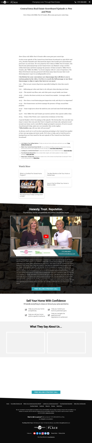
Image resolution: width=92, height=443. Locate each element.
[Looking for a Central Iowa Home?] (50, 404)
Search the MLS (68, 150)
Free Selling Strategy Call (46, 289)
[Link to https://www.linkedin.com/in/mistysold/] (40, 433)
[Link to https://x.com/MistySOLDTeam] (45, 433)
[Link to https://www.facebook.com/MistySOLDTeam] (37, 433)
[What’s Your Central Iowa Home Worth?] (32, 404)
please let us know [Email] (50, 413)
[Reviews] (53, 406)
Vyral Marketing (51, 437)
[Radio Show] (59, 406)
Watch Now (36, 158)
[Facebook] (42, 406)
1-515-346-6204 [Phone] (80, 2)
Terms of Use (62, 433)
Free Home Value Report (56, 148)
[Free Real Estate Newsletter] (66, 404)
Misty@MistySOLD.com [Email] (65, 423)
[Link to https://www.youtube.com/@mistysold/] (34, 433)
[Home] (9, 2)
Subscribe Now (30, 154)
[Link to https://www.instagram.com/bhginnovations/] (42, 433)
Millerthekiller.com (25, 128)
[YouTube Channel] (34, 406)
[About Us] (48, 406)
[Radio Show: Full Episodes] (80, 404)
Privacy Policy (54, 433)
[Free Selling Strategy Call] (16, 404)
